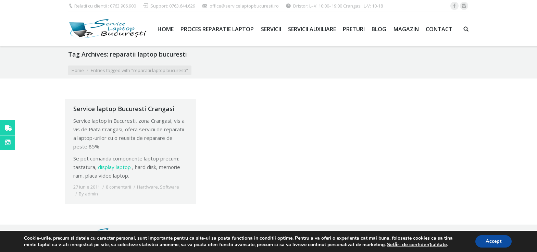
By (88, 194)
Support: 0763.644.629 (172, 6)
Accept (493, 241)
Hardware (147, 187)
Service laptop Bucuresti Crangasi (123, 109)
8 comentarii (118, 187)
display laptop (114, 167)
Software (169, 187)
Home (78, 70)
